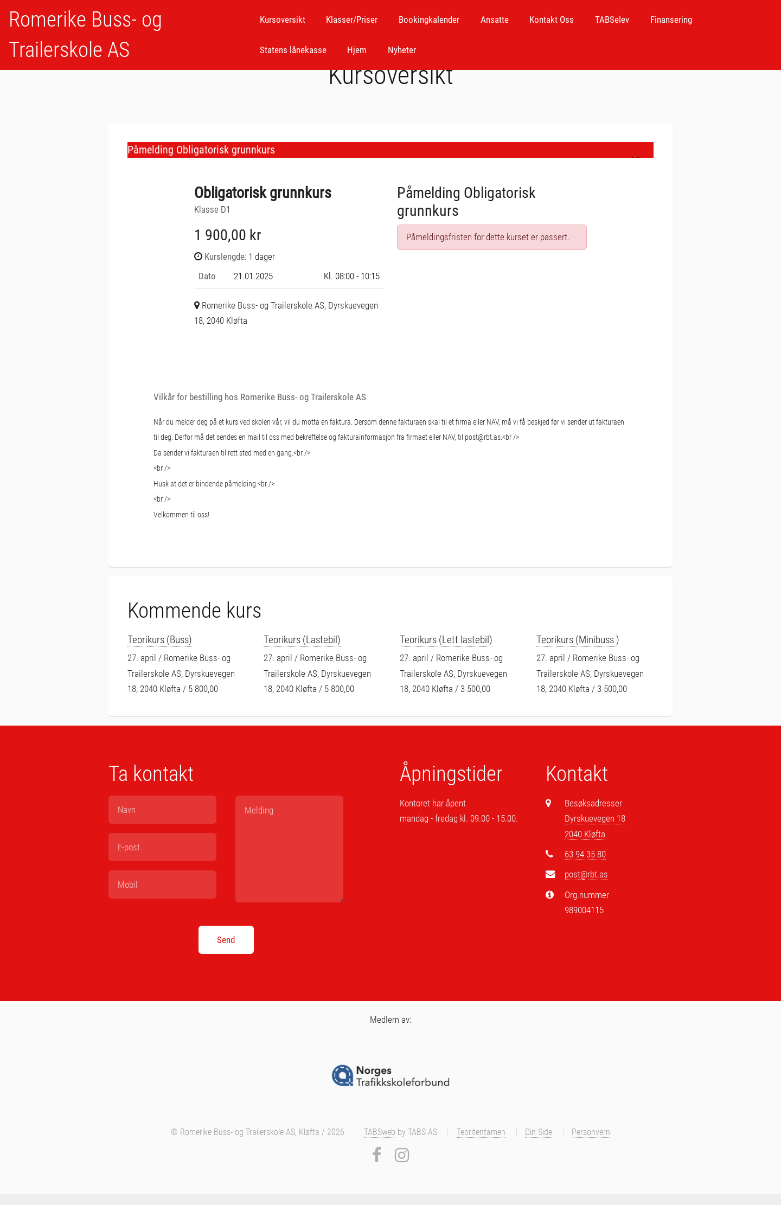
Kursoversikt (282, 19)
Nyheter (402, 49)
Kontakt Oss (551, 19)
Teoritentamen (481, 1132)
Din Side (538, 1132)
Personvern (591, 1132)
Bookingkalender (429, 19)
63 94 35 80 (585, 854)
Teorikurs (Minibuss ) (577, 639)
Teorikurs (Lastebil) (302, 639)
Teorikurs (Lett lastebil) (446, 639)
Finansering (671, 19)
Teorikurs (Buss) (159, 639)
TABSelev (612, 19)
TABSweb (379, 1132)
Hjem (357, 49)
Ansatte (495, 19)
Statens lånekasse (293, 49)
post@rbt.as (586, 874)
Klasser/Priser (351, 19)
